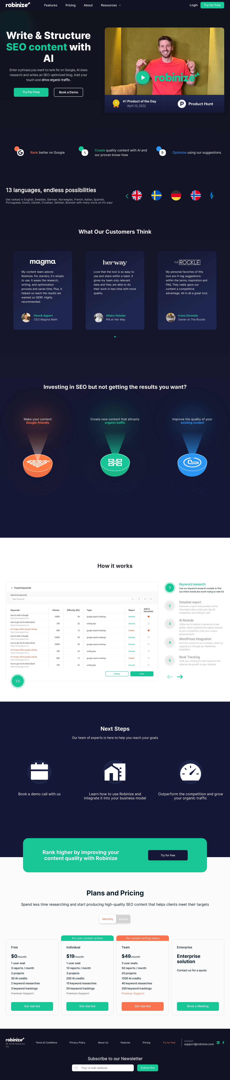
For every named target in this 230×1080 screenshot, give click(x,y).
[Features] (50, 5)
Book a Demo (68, 92)
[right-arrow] (212, 209)
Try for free (168, 868)
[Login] (194, 5)
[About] (88, 5)
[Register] (212, 5)
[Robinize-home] (18, 5)
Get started (32, 1019)
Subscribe (148, 1067)
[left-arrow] (127, 209)
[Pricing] (71, 5)
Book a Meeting (198, 1019)
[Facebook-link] (223, 1042)
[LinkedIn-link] (218, 1042)
